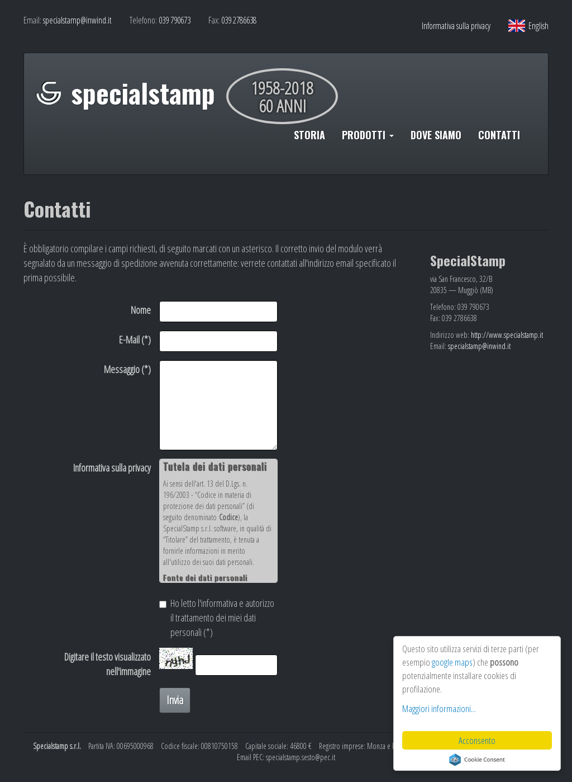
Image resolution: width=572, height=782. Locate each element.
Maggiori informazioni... (439, 708)
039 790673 (174, 20)
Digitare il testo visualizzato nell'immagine (107, 664)
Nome (141, 310)
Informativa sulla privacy (456, 26)
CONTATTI (499, 135)
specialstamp (143, 92)
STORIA (309, 135)
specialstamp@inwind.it (77, 20)
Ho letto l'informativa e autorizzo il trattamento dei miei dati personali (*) (216, 617)
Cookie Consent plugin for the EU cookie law (477, 759)
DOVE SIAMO (436, 135)
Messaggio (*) (127, 369)
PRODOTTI (368, 135)
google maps (452, 662)
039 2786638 (238, 20)
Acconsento (477, 740)
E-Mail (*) (135, 339)
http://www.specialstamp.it (507, 334)
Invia (174, 700)
